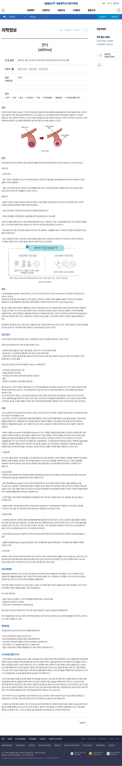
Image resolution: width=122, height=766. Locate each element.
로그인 (109, 3)
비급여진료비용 (6, 745)
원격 (103, 3)
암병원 (10, 738)
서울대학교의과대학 (55, 738)
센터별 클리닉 (102, 739)
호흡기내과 (33, 69)
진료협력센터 (100, 745)
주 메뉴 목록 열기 (17, 16)
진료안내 (46, 10)
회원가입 (116, 3)
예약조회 (115, 16)
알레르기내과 (22, 69)
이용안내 (61, 10)
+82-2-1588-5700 (28, 755)
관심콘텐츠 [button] (68, 30)
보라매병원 (32, 738)
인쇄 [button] (61, 30)
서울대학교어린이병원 (61, 3)
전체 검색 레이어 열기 (118, 10)
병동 (117, 739)
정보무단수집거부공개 (71, 745)
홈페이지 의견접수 (40, 753)
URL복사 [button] (76, 30)
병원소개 (91, 10)
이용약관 (31, 745)
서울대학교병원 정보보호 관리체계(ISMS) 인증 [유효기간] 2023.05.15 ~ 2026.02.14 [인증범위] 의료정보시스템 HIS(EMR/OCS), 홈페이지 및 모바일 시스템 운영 (113, 753)
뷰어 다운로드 (87, 745)
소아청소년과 (43, 69)
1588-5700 (11, 755)
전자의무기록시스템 (78, 753)
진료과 (83, 739)
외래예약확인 (101, 44)
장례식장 (112, 745)
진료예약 (30, 10)
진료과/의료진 (101, 41)
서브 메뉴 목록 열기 (37, 16)
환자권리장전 (20, 745)
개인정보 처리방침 (44, 745)
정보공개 (57, 745)
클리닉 (111, 739)
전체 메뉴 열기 (3, 10)
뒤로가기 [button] (82, 722)
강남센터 (42, 738)
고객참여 (76, 10)
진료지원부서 (92, 739)
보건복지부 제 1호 (96, 753)
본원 (3, 738)
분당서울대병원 (20, 738)
